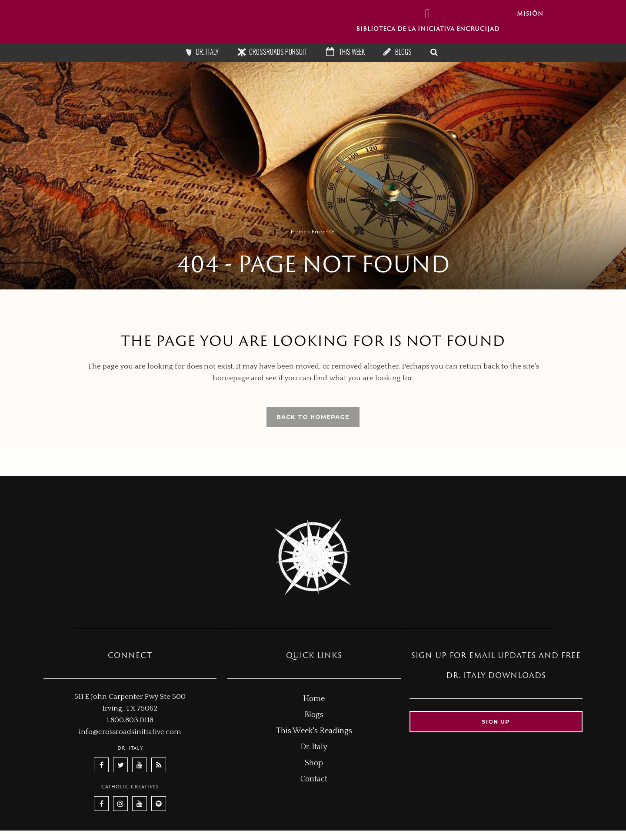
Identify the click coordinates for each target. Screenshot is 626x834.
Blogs (403, 52)
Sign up (496, 721)
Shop (314, 763)
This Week (352, 52)
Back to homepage (313, 416)
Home (298, 232)
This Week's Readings (314, 731)
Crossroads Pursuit (278, 52)
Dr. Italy (207, 52)
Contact (313, 779)
